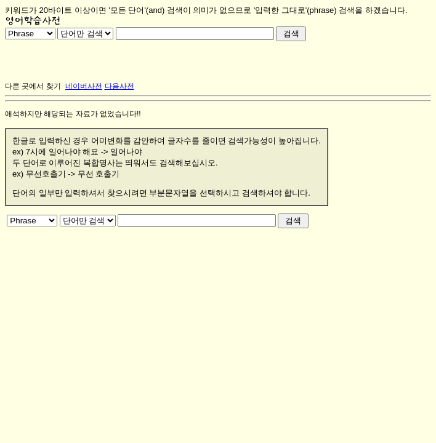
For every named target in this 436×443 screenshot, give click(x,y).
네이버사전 (83, 86)
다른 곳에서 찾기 (33, 86)
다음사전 (119, 86)
